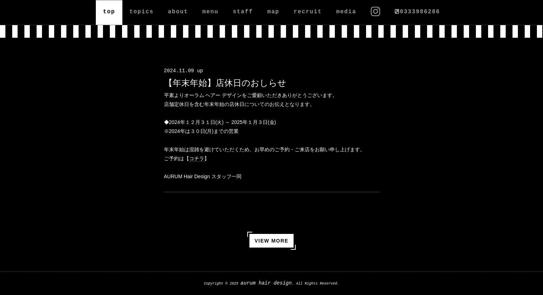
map (273, 12)
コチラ (196, 158)
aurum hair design (266, 283)
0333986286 (417, 12)
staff (243, 12)
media (346, 12)
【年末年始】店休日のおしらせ (225, 83)
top (109, 12)
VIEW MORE (271, 241)
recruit (308, 12)
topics (142, 12)
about (178, 12)
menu (210, 12)
